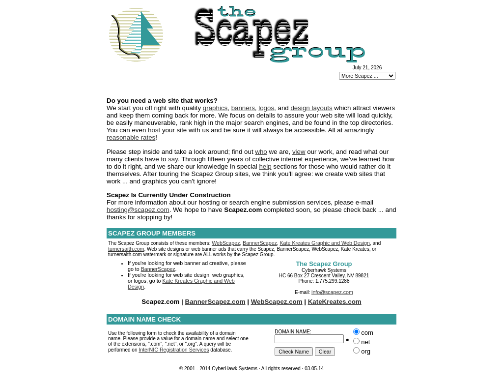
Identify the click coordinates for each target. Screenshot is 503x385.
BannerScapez (260, 243)
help (265, 166)
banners (243, 108)
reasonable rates (131, 137)
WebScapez (226, 243)
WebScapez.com (277, 301)
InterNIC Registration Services (174, 350)
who (261, 151)
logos (266, 108)
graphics (215, 108)
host (154, 130)
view (299, 151)
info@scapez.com (332, 292)
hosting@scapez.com (138, 209)
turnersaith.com (126, 249)
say (173, 159)
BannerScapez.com (215, 301)
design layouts (311, 108)
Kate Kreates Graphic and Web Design (325, 243)
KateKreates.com (335, 301)
